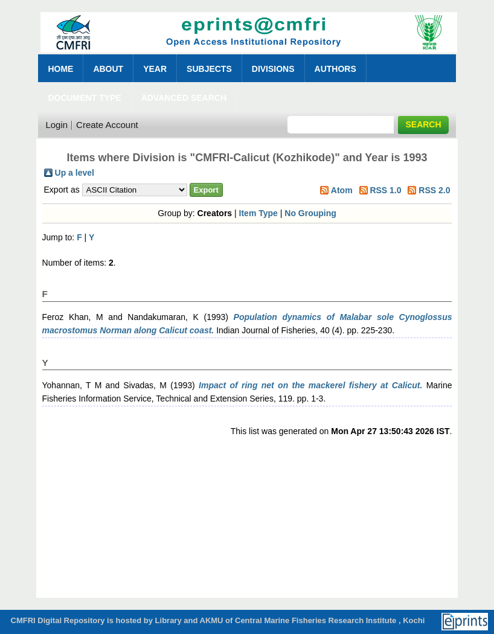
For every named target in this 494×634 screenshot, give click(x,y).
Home (60, 69)
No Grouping (310, 213)
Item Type (258, 213)
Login (56, 125)
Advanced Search (183, 98)
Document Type (84, 98)
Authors (335, 69)
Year (155, 69)
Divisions (273, 69)
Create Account (107, 125)
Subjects (209, 69)
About (108, 69)
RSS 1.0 (385, 190)
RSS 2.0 (434, 190)
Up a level (74, 173)
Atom (342, 190)
